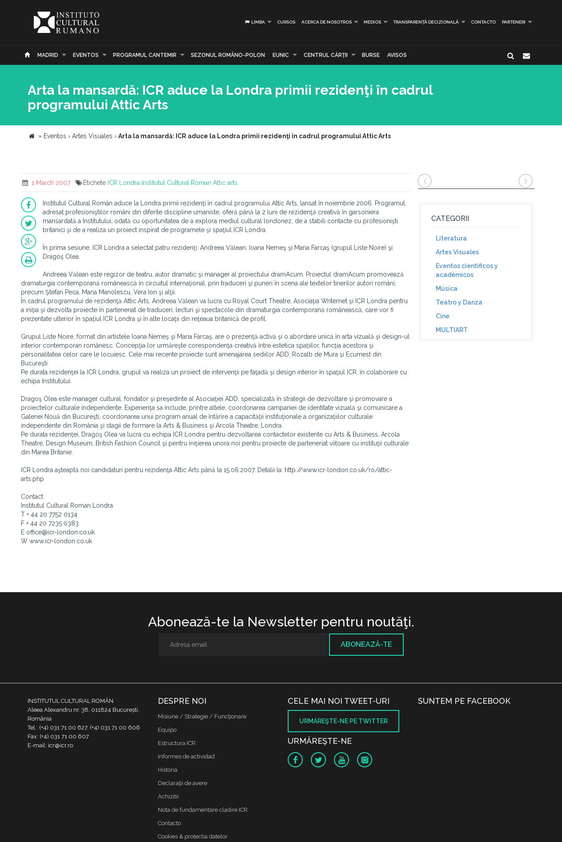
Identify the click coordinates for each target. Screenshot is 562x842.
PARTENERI (514, 22)
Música (447, 288)
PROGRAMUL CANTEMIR (145, 55)
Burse (371, 55)
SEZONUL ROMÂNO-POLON (228, 55)
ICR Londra (124, 182)
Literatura (451, 238)
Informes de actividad (186, 756)
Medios (372, 22)
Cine (443, 316)
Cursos (286, 22)
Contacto (483, 22)
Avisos (397, 55)
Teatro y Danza (459, 302)
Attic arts (225, 182)
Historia (167, 769)
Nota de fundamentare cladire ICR (203, 809)
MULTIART (452, 329)
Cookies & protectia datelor (193, 836)
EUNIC (281, 55)
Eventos (86, 55)
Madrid (47, 55)
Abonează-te (366, 644)
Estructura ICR (177, 743)
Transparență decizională (426, 22)
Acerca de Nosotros (326, 22)
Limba (254, 22)
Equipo (167, 729)
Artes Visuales (457, 252)
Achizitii (168, 796)
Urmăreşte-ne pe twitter (343, 721)
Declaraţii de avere (182, 783)
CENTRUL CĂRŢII (326, 55)
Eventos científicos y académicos (467, 270)
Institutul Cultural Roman (176, 182)
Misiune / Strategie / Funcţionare (202, 716)
